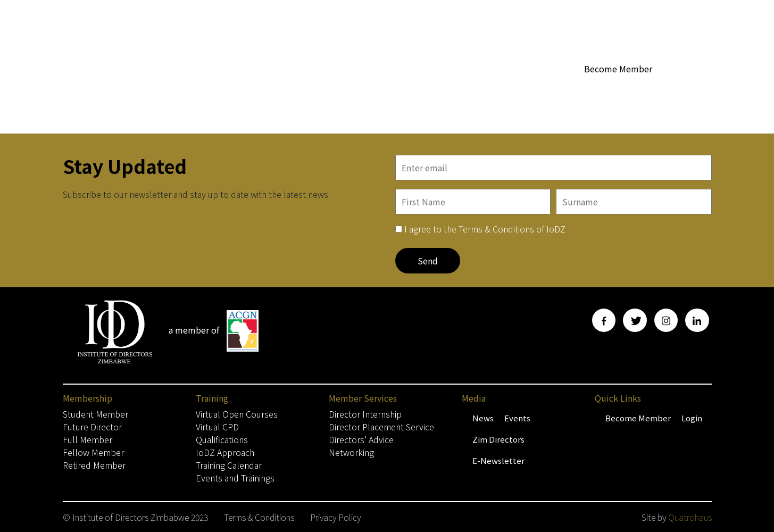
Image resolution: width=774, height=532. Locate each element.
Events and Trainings (235, 477)
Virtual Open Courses (237, 414)
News (483, 417)
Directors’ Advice (361, 439)
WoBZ (427, 88)
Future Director (92, 426)
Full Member (87, 439)
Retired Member (94, 465)
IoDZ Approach (225, 452)
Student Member (95, 414)
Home (278, 88)
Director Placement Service (381, 426)
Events (517, 417)
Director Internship (365, 414)
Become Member (618, 68)
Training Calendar (229, 465)
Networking (351, 452)
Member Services (488, 88)
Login (691, 417)
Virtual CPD (217, 426)
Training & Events (620, 88)
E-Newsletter (498, 460)
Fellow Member (93, 452)
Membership (330, 88)
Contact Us (691, 88)
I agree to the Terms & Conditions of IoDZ (484, 228)
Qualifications (222, 439)
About (388, 88)
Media (554, 88)
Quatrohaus (690, 517)
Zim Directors (498, 439)
